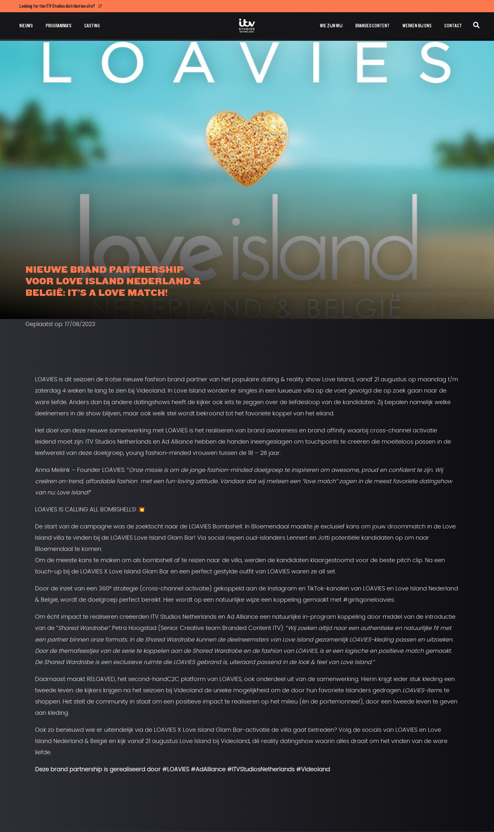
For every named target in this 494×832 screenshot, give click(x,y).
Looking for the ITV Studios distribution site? (57, 6)
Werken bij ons (416, 25)
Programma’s (58, 25)
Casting (92, 25)
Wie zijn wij (331, 25)
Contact (453, 25)
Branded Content (372, 25)
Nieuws (26, 25)
